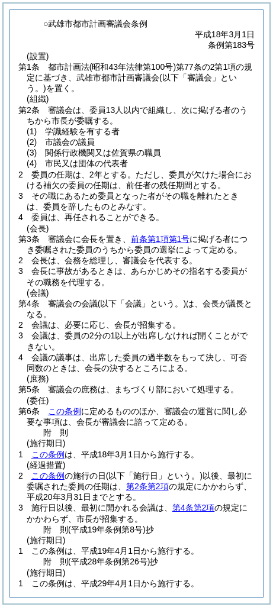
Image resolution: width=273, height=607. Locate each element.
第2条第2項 (147, 486)
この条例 (64, 411)
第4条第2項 (193, 507)
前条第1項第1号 (160, 239)
